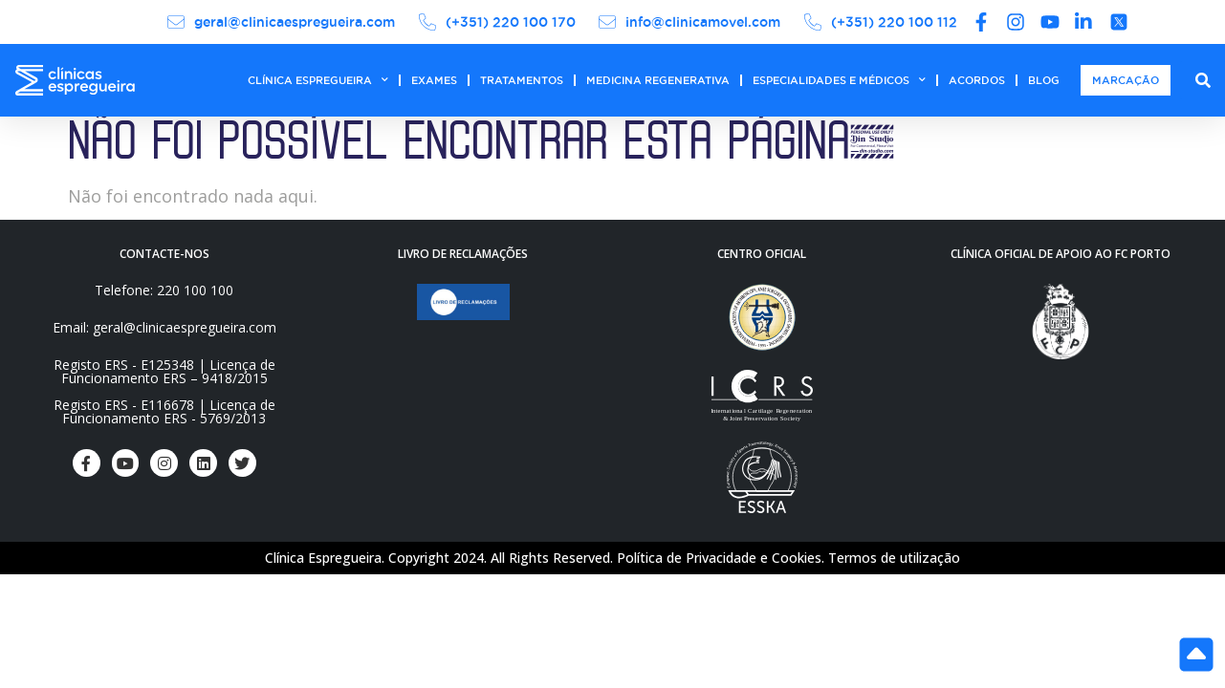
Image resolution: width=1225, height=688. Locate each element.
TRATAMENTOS (521, 80)
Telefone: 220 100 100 (164, 290)
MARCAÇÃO (1125, 80)
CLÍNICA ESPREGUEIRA (318, 80)
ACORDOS (977, 80)
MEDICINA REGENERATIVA (658, 80)
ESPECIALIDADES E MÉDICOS (839, 80)
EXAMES (434, 80)
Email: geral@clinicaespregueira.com (164, 327)
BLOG (1044, 80)
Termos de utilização (894, 557)
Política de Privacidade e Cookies (719, 557)
